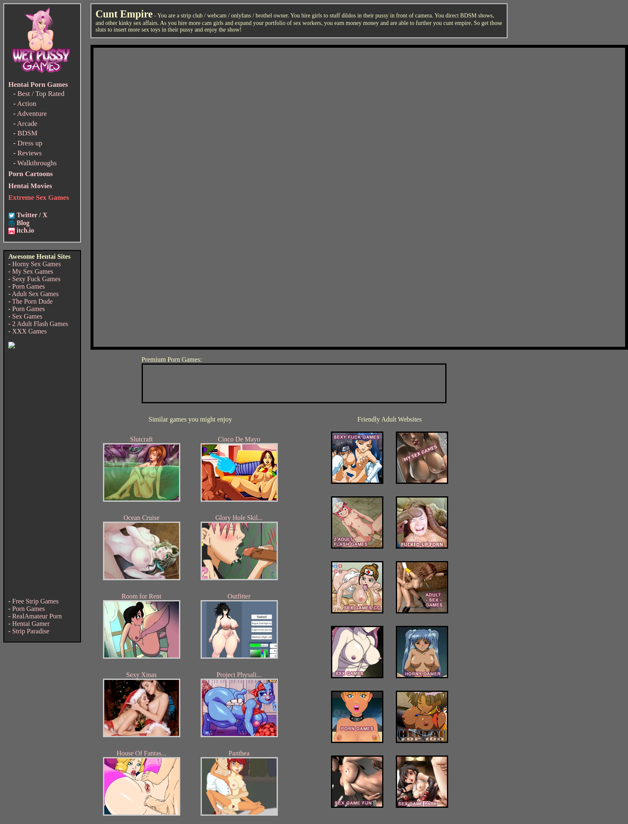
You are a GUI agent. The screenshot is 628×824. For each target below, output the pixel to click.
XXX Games (29, 331)
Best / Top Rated (40, 94)
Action (26, 104)
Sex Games (27, 316)
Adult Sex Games (35, 293)
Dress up (29, 143)
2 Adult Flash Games (40, 323)
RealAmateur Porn (37, 616)
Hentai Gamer (30, 623)
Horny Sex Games (36, 263)
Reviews (29, 153)
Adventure (32, 114)
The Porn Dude (32, 301)
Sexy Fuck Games (36, 278)
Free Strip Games (35, 601)
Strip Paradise (30, 631)
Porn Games (28, 286)
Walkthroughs (37, 163)
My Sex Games (32, 271)
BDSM (27, 133)
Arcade (27, 124)
